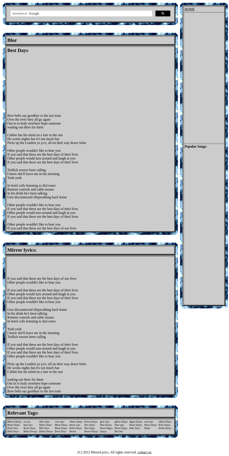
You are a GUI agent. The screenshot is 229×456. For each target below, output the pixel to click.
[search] (81, 14)
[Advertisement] (43, 83)
